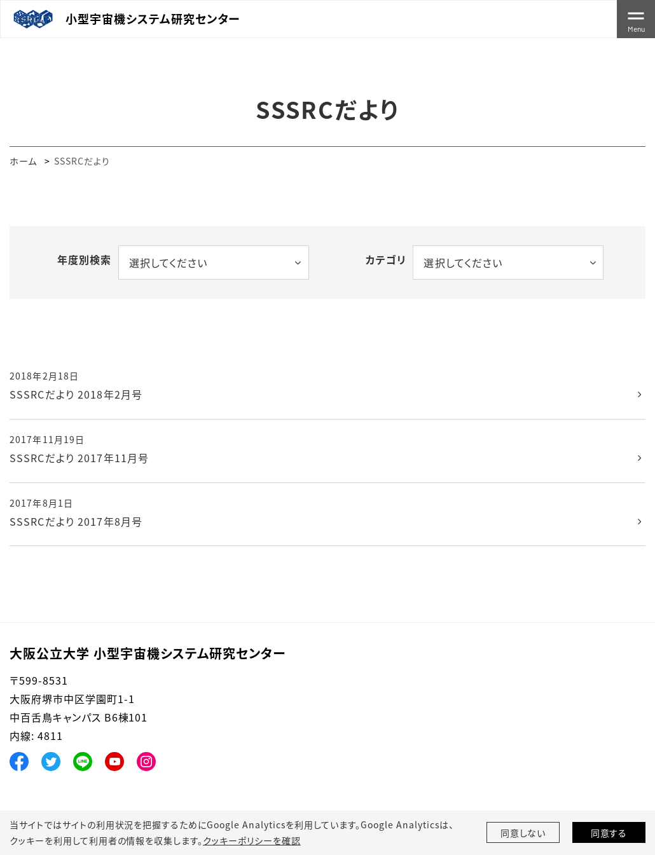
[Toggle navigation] (636, 19)
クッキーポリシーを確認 (252, 840)
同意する (609, 832)
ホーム (23, 160)
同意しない (523, 832)
